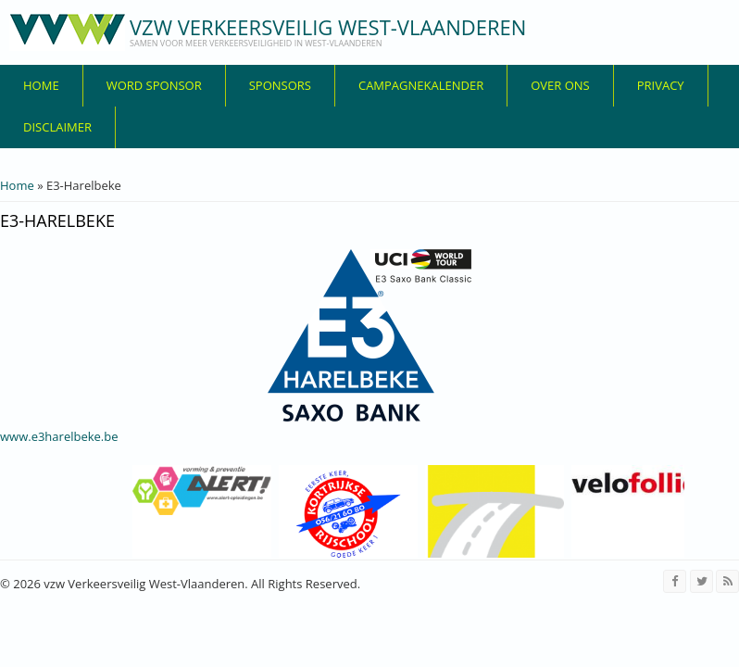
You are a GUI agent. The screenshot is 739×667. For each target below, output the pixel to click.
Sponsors (280, 85)
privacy (660, 85)
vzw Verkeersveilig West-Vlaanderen (328, 27)
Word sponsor (154, 85)
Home (41, 85)
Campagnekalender (420, 85)
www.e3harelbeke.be (59, 436)
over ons (560, 85)
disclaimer (57, 127)
